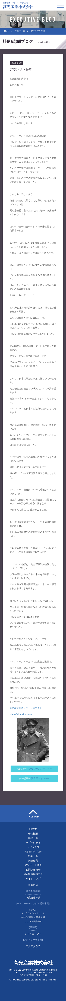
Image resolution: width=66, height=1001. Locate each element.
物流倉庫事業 (33, 897)
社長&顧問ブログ (33, 851)
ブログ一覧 (20, 31)
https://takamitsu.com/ (21, 714)
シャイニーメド (33, 933)
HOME (6, 31)
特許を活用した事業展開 (33, 917)
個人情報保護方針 (33, 874)
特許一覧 (33, 838)
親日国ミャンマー (40, 778)
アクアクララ (33, 946)
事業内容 (33, 885)
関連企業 (33, 860)
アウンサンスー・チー (40, 768)
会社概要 (33, 833)
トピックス (33, 847)
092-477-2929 (25, 972)
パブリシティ (33, 842)
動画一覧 (33, 856)
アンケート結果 (33, 865)
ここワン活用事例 (33, 921)
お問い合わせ (33, 869)
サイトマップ (33, 878)
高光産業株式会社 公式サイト (26, 708)
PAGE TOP (33, 816)
